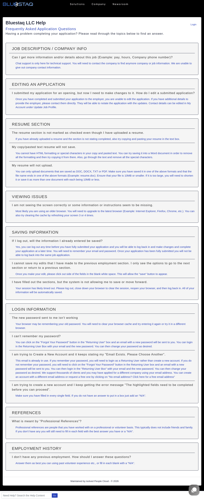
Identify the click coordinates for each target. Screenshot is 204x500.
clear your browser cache (116, 323)
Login (193, 24)
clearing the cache (36, 215)
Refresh (129, 481)
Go (54, 496)
